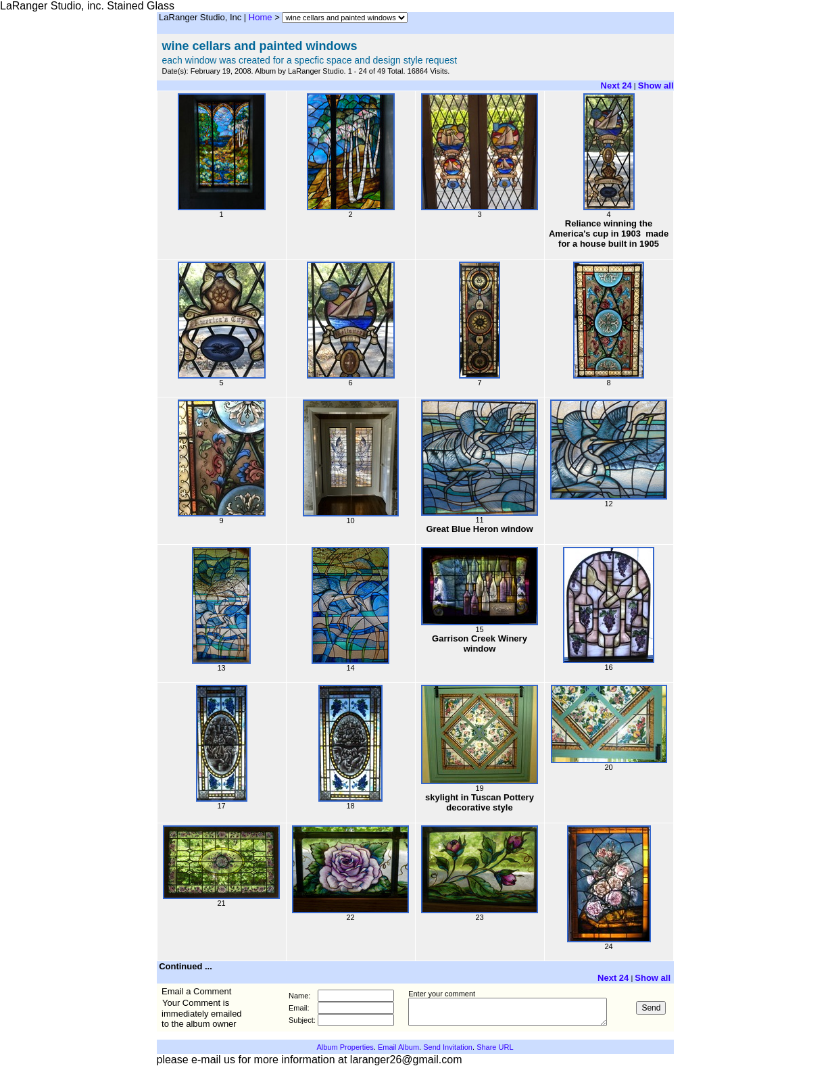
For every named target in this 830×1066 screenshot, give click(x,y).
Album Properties (344, 1047)
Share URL (495, 1047)
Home (260, 17)
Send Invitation (447, 1047)
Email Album (398, 1047)
